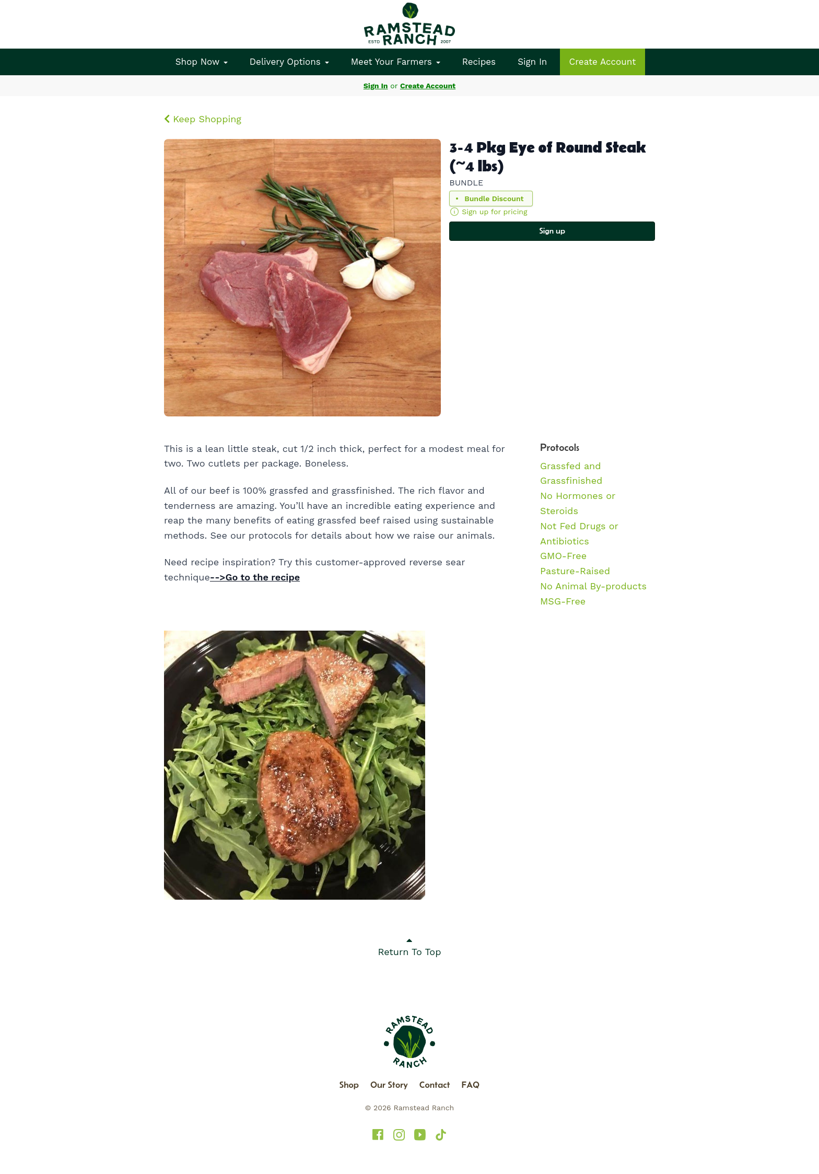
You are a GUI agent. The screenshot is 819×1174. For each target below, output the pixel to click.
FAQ (471, 1084)
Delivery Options (289, 61)
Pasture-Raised (575, 570)
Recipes (479, 61)
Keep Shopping (202, 118)
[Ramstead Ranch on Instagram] (399, 1135)
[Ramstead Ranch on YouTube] (420, 1135)
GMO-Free (563, 555)
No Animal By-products (593, 585)
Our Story (389, 1084)
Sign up (552, 230)
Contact (434, 1084)
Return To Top (409, 946)
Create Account (602, 61)
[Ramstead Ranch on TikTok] (441, 1135)
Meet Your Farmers (395, 61)
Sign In (532, 61)
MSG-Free (563, 601)
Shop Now (202, 61)
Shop (349, 1084)
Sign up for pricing (494, 211)
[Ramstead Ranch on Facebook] (378, 1135)
